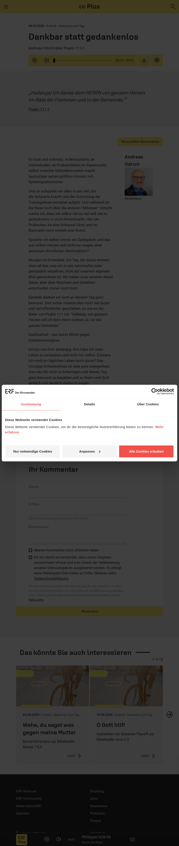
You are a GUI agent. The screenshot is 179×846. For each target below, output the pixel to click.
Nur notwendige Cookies (32, 451)
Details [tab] (89, 404)
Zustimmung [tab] (31, 404)
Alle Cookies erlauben (146, 451)
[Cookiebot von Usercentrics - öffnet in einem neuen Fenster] (154, 391)
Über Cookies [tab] (148, 404)
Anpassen (89, 451)
